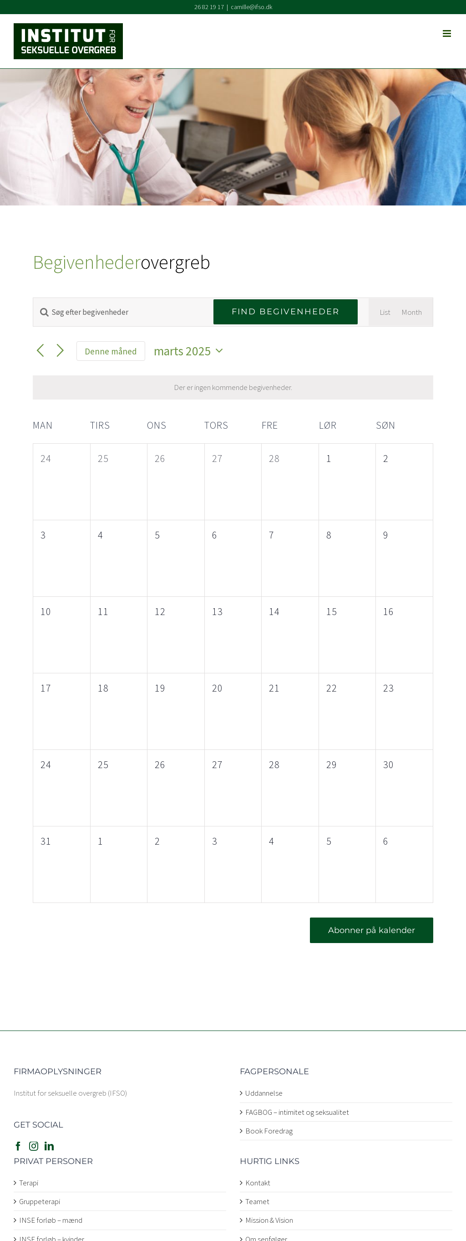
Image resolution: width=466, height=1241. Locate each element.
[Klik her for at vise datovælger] (191, 351)
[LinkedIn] (49, 1146)
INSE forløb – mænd (50, 1220)
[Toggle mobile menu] (447, 33)
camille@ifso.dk (251, 7)
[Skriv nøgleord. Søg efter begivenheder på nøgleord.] (118, 312)
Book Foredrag (269, 1130)
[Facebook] (18, 1146)
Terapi (28, 1182)
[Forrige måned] (40, 351)
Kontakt (257, 1182)
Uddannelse (264, 1092)
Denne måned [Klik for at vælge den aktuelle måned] (111, 351)
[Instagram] (33, 1146)
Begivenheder (87, 262)
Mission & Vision (269, 1220)
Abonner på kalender (371, 930)
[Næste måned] (60, 351)
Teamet (257, 1201)
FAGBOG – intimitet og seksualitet (297, 1112)
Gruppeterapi (39, 1201)
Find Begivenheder (285, 312)
